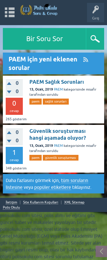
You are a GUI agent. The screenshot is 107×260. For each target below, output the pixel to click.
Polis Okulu (11, 207)
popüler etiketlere (52, 187)
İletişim (11, 202)
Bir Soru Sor (44, 39)
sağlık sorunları (55, 101)
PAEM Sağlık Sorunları (56, 82)
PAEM (58, 89)
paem (35, 101)
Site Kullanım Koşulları (40, 202)
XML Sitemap (74, 202)
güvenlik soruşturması (60, 157)
